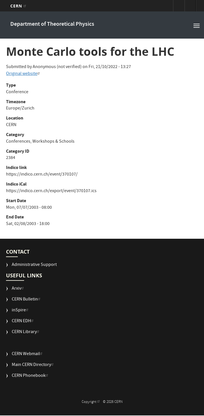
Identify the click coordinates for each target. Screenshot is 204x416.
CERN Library (26, 332)
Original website (23, 74)
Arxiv (18, 289)
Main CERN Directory (33, 365)
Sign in (179, 5)
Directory (190, 5)
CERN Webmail (28, 354)
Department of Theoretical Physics (52, 24)
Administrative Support (34, 265)
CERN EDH (23, 321)
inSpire (21, 310)
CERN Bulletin (27, 299)
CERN (19, 6)
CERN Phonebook (31, 376)
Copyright (91, 402)
